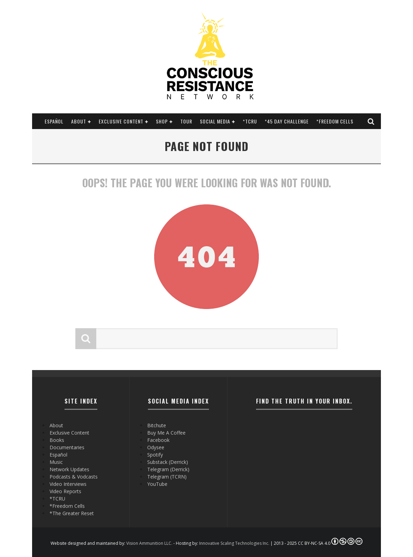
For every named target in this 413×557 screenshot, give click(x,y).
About (78, 121)
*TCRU (250, 121)
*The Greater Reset (72, 513)
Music (56, 462)
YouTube (157, 484)
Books (57, 440)
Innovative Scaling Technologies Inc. (234, 543)
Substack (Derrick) (167, 462)
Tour (186, 121)
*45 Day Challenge (287, 121)
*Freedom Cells (334, 121)
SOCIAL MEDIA (215, 121)
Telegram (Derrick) (168, 469)
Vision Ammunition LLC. (149, 543)
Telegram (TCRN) (167, 476)
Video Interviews (68, 484)
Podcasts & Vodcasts (74, 476)
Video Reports (65, 491)
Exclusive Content (121, 121)
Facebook (158, 440)
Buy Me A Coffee (166, 432)
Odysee (155, 447)
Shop (162, 121)
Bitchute (156, 425)
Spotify (155, 454)
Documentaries (67, 447)
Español (54, 121)
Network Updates (69, 469)
